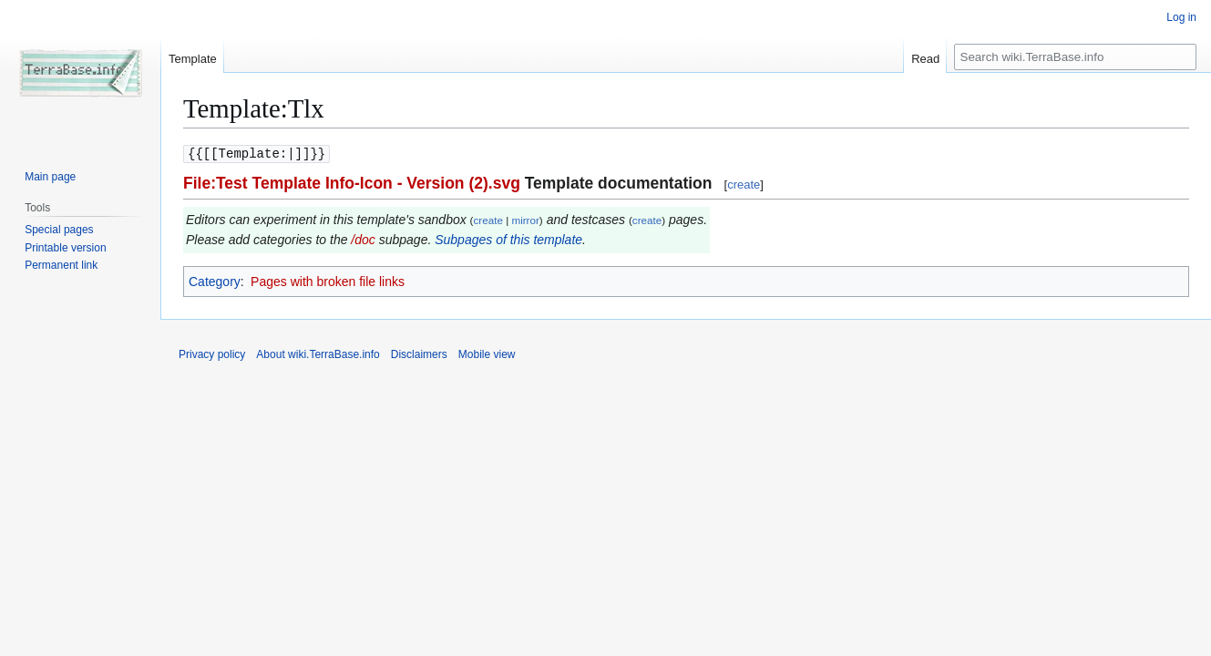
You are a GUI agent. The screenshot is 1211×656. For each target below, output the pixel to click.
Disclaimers (419, 353)
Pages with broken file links (328, 280)
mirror (525, 219)
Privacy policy (212, 353)
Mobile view (487, 353)
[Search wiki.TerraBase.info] (1075, 57)
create (743, 183)
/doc (363, 238)
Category (215, 280)
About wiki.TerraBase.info (317, 353)
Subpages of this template (508, 238)
